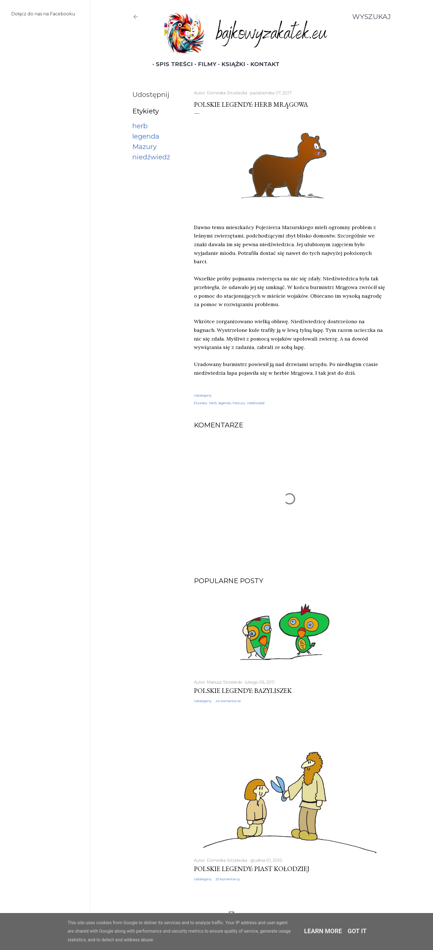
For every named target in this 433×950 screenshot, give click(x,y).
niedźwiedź (151, 157)
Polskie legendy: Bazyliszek (243, 690)
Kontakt (261, 64)
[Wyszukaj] (371, 17)
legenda (145, 136)
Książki (230, 64)
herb (140, 126)
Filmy (203, 64)
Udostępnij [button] (151, 94)
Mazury (144, 147)
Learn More (323, 931)
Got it (357, 931)
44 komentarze (228, 701)
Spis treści (170, 64)
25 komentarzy (228, 879)
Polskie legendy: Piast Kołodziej (251, 868)
